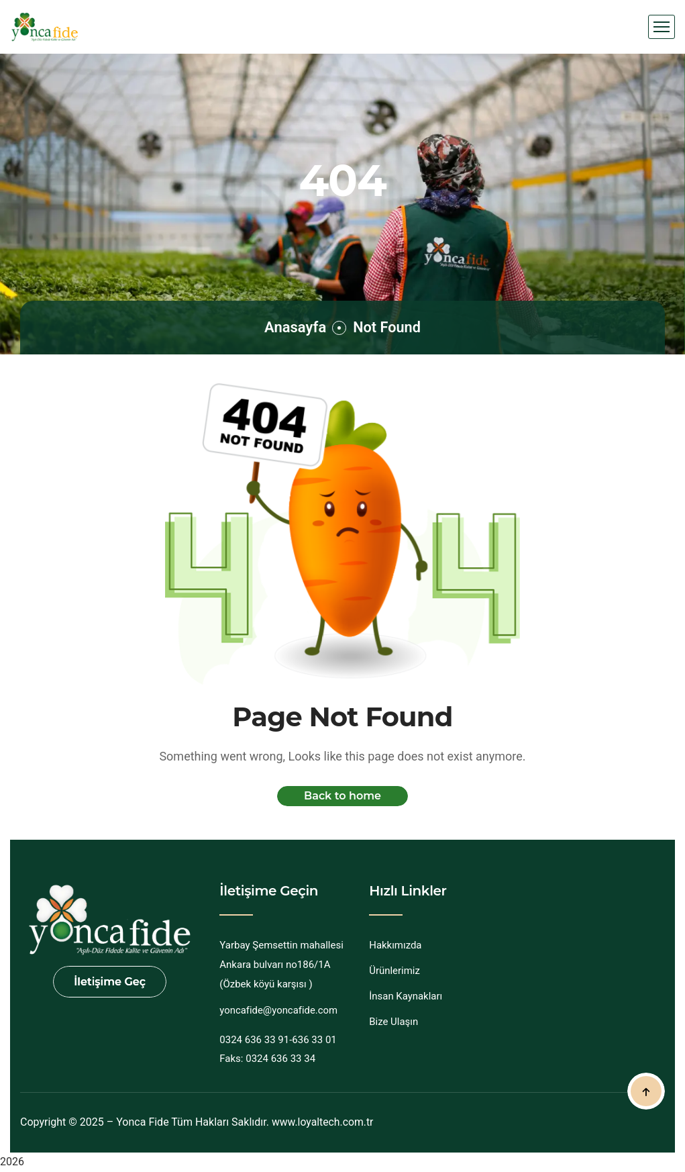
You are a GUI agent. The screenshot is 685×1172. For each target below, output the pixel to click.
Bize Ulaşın (393, 1022)
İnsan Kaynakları (405, 996)
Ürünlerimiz (394, 971)
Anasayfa (294, 327)
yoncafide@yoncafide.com (278, 1010)
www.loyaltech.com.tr (323, 1122)
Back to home (342, 795)
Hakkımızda (395, 945)
